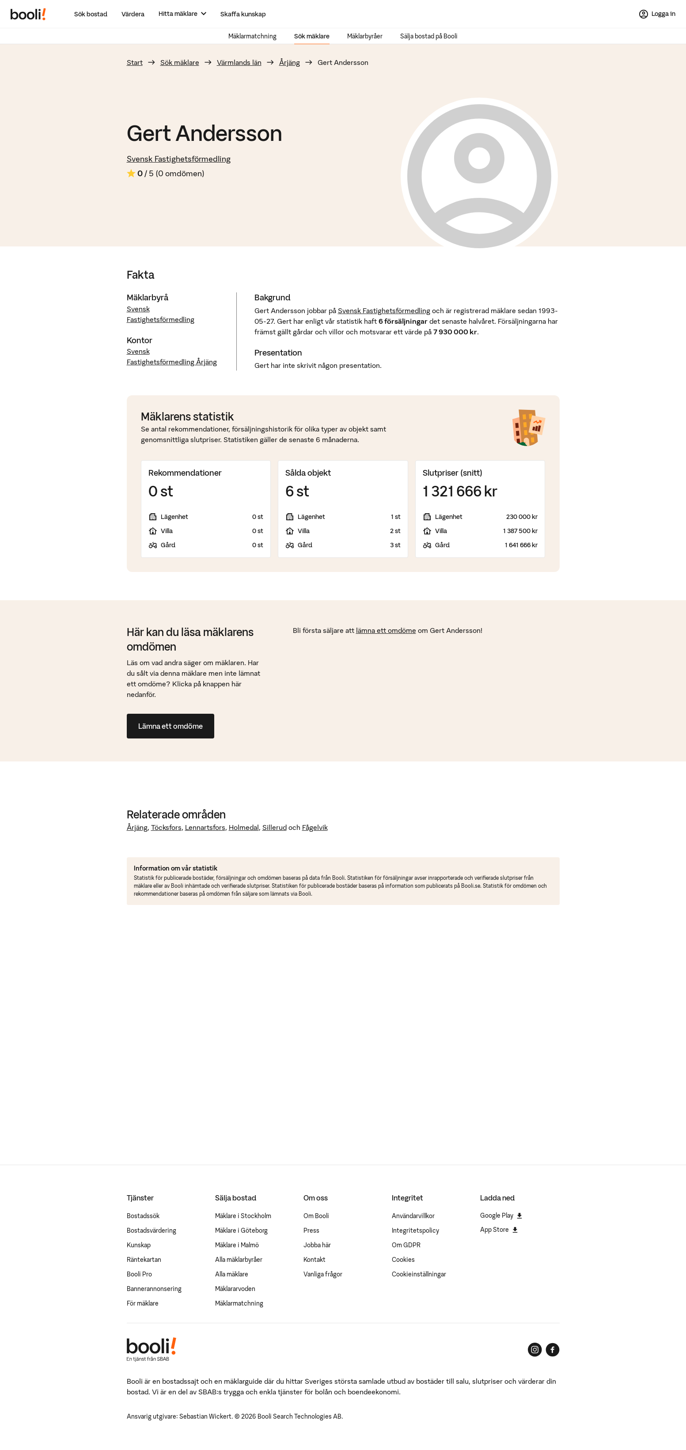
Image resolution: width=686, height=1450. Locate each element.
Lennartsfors (205, 827)
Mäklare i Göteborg (241, 1230)
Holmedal (244, 827)
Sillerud (274, 827)
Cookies (403, 1260)
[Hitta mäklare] (182, 14)
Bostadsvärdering (151, 1230)
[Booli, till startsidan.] (28, 14)
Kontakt (314, 1260)
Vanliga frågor (322, 1274)
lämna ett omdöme (386, 630)
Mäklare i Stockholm (243, 1216)
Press (311, 1230)
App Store (499, 1230)
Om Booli (316, 1216)
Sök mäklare (312, 36)
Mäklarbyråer (365, 36)
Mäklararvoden (235, 1289)
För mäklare (143, 1303)
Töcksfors (166, 827)
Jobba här (317, 1245)
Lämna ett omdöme (170, 726)
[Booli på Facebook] (553, 1350)
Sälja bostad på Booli (429, 36)
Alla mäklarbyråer (238, 1260)
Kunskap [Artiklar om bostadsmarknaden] (139, 1245)
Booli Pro (139, 1274)
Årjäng (289, 62)
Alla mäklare (231, 1274)
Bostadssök (143, 1216)
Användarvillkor (413, 1216)
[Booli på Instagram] (535, 1350)
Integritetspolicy (415, 1230)
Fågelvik (315, 827)
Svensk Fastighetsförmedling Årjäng (172, 356)
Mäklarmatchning (252, 36)
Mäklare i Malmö (237, 1245)
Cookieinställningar (419, 1274)
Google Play (501, 1215)
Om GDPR (406, 1245)
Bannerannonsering (154, 1289)
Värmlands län (239, 62)
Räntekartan (144, 1260)
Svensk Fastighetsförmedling (179, 159)
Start (135, 62)
